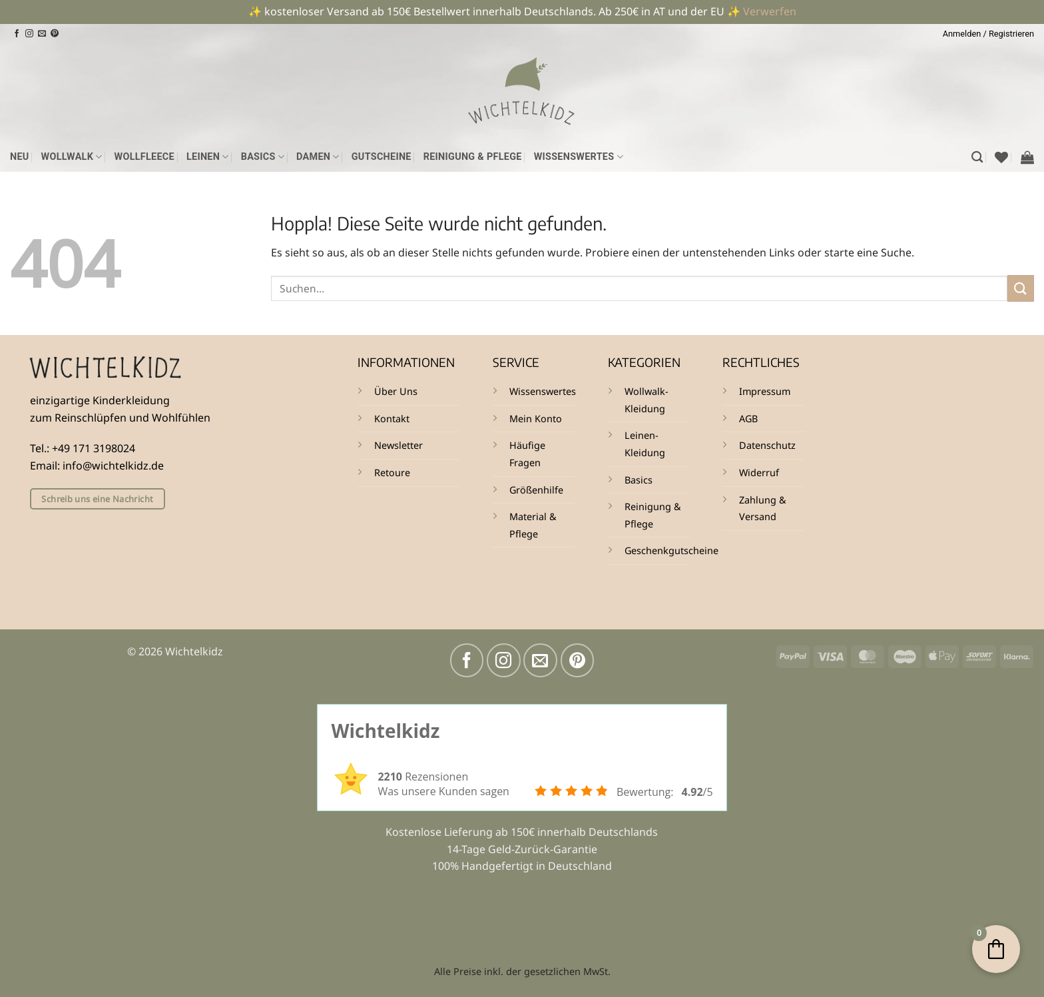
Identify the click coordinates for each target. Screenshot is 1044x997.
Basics (262, 157)
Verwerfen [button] (769, 11)
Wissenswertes (578, 157)
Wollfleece (144, 157)
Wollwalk (72, 157)
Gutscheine (381, 157)
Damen (318, 157)
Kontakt (391, 418)
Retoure (392, 472)
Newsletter (398, 445)
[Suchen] (977, 157)
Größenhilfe (536, 490)
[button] (988, 34)
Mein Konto (535, 418)
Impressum (764, 391)
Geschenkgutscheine (671, 550)
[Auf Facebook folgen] (17, 34)
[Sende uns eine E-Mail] (42, 34)
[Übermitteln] (1020, 288)
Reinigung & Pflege (472, 157)
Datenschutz (767, 445)
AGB (748, 418)
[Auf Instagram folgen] (29, 34)
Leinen (207, 157)
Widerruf (759, 472)
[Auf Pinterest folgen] (55, 34)
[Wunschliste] (1001, 157)
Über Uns (395, 391)
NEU (19, 157)
